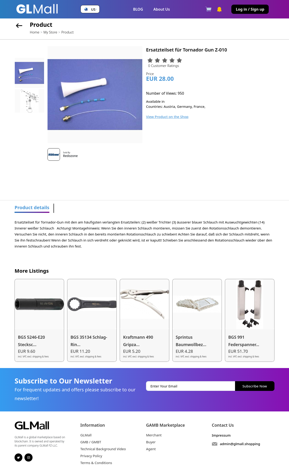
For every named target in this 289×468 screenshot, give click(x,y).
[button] (90, 9)
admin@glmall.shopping (240, 443)
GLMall (86, 435)
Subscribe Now (254, 386)
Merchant (154, 435)
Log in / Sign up (250, 9)
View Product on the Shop (167, 116)
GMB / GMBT (90, 442)
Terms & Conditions (96, 462)
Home (34, 32)
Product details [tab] (32, 207)
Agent (151, 449)
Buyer (150, 442)
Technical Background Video (103, 449)
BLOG (138, 9)
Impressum (221, 435)
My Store (50, 32)
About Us (161, 9)
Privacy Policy (91, 455)
